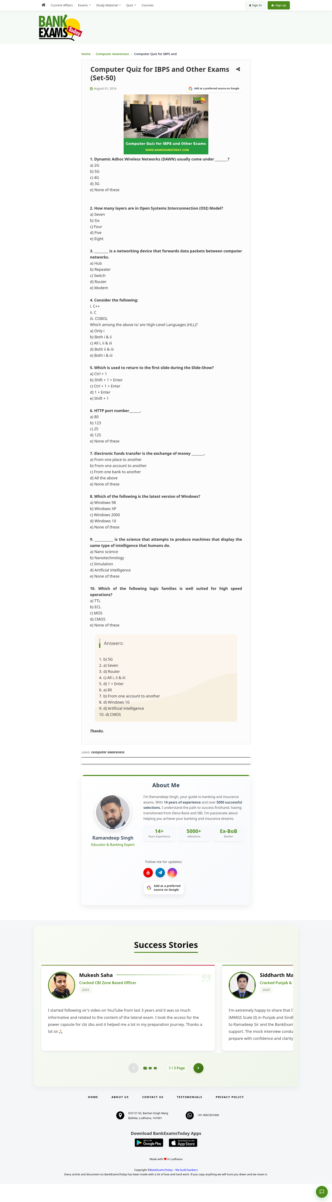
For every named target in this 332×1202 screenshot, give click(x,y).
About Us (120, 1115)
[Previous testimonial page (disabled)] (133, 1086)
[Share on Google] (214, 88)
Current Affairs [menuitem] (62, 5)
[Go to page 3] (155, 1086)
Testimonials (189, 1115)
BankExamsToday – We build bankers (174, 1188)
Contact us (152, 1115)
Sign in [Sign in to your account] (255, 5)
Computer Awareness (112, 54)
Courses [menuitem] (147, 5)
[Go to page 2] (150, 1086)
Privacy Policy (230, 1115)
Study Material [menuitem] (107, 5)
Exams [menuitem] (83, 5)
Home (86, 54)
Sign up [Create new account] (278, 5)
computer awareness (108, 752)
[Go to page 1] (145, 1085)
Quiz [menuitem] (129, 5)
